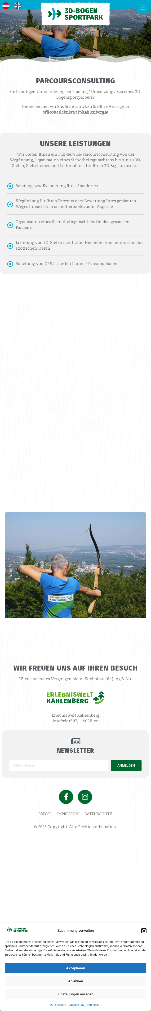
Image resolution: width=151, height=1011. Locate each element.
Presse (45, 814)
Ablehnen (75, 981)
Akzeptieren (75, 968)
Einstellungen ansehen (75, 994)
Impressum (94, 1005)
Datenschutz (58, 1005)
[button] (144, 930)
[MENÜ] (142, 7)
